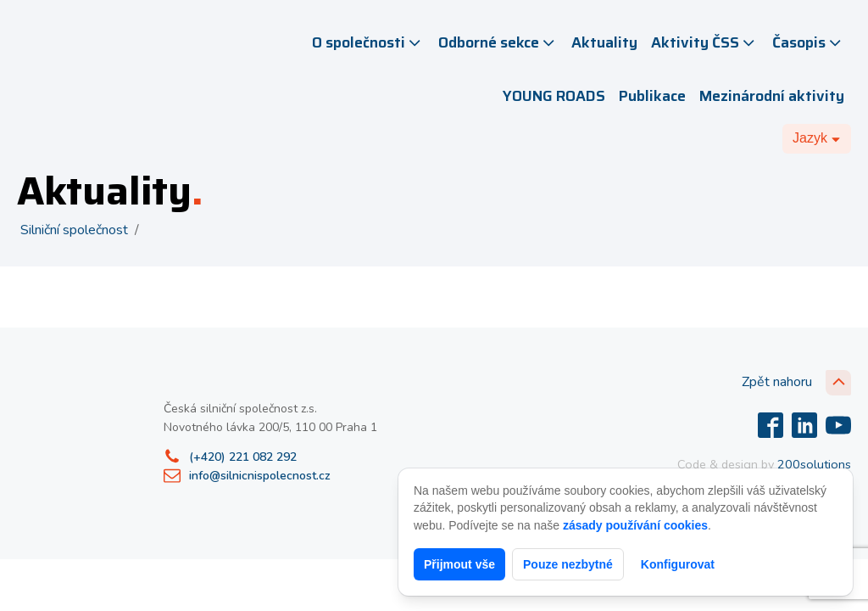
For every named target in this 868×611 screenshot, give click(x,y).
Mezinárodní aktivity (771, 96)
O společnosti (368, 42)
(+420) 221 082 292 (243, 457)
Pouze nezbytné (568, 564)
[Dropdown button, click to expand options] (816, 138)
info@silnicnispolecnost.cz (260, 476)
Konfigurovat (678, 564)
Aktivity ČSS (704, 42)
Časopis (808, 42)
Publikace (652, 96)
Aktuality (604, 42)
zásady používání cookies (635, 525)
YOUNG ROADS (554, 96)
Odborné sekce (498, 42)
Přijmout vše (459, 564)
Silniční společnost (74, 230)
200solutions (814, 464)
